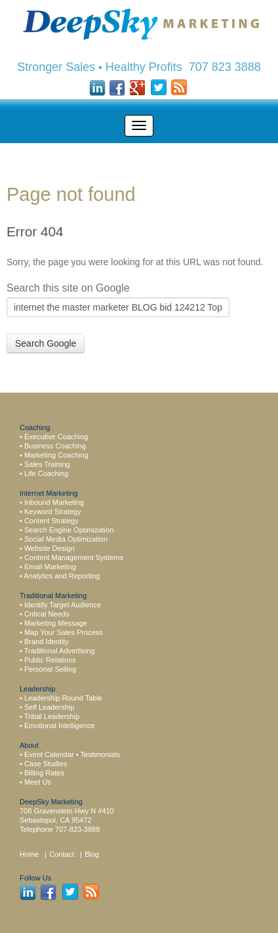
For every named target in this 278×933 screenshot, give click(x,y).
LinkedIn (97, 87)
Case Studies (45, 764)
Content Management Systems (73, 557)
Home (29, 854)
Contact (62, 854)
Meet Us (37, 782)
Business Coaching (55, 446)
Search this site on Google (68, 287)
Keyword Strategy (52, 511)
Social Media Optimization (66, 539)
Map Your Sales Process (63, 632)
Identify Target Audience (62, 605)
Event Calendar (49, 754)
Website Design (49, 548)
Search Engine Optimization (68, 530)
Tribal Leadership (52, 716)
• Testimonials (98, 754)
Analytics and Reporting (62, 576)
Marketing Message (55, 623)
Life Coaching (46, 473)
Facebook (117, 87)
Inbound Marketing (54, 502)
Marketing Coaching (56, 455)
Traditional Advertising (59, 651)
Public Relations (50, 660)
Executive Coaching (56, 437)
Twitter (158, 87)
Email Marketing (50, 567)
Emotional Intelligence (59, 725)
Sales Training (47, 464)
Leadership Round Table (63, 698)
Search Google (45, 343)
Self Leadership (49, 707)
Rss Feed (178, 87)
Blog (92, 854)
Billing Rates (44, 773)
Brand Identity (46, 641)
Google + (138, 87)
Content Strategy (51, 521)
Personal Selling (50, 669)
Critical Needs (46, 614)
